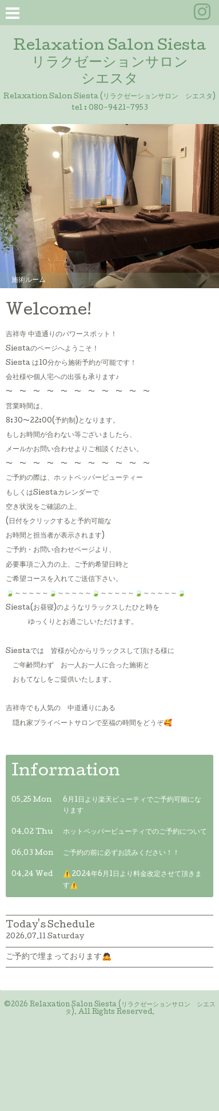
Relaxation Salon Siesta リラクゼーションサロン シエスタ (109, 63)
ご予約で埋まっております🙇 (59, 957)
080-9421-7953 (118, 108)
